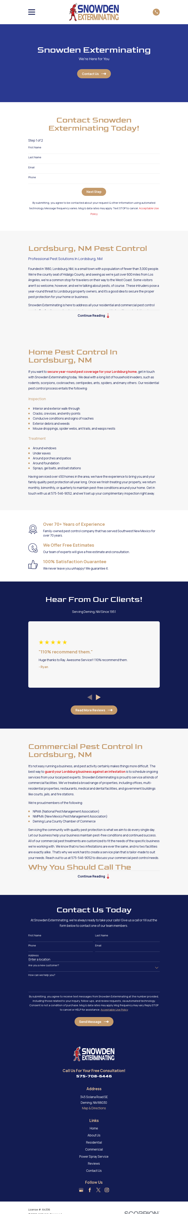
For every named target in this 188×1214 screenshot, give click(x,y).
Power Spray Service (94, 1157)
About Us (94, 1136)
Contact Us (94, 1171)
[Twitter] (98, 1190)
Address (33, 955)
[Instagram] (107, 1190)
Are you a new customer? (43, 966)
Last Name (34, 157)
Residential (94, 1143)
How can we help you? (41, 975)
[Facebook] (90, 1190)
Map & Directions (94, 1109)
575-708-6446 (94, 1076)
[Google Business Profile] (81, 1190)
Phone (32, 177)
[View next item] (98, 697)
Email (31, 167)
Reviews (94, 1164)
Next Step (94, 192)
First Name (34, 147)
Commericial (94, 1150)
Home (94, 1129)
